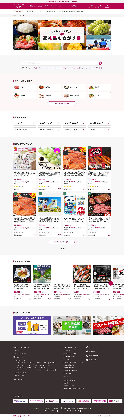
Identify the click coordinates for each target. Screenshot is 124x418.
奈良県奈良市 (57, 298)
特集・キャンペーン (60, 6)
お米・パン (31, 362)
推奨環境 (47, 408)
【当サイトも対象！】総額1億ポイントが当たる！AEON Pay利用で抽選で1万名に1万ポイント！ (63, 11)
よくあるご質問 (67, 373)
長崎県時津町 (17, 298)
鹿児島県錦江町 (117, 298)
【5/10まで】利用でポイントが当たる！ (61, 1)
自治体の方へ (92, 360)
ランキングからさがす (20, 372)
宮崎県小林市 (91, 235)
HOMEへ (62, 249)
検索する (100, 63)
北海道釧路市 (77, 298)
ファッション (42, 367)
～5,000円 (18, 123)
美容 (35, 367)
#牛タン (71, 68)
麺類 (36, 365)
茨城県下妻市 (42, 235)
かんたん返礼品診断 (69, 365)
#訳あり (40, 68)
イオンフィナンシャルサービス (71, 410)
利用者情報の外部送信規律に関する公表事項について (77, 408)
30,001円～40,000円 (21, 130)
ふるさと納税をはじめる (74, 6)
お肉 (18, 362)
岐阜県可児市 (67, 235)
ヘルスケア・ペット (36, 370)
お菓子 (30, 365)
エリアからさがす (19, 350)
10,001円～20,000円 (71, 123)
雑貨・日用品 (20, 367)
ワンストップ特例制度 (69, 380)
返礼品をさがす (49, 6)
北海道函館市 (37, 298)
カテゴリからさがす (20, 360)
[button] (110, 283)
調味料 (49, 365)
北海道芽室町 (96, 298)
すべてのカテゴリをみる (62, 103)
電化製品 (29, 367)
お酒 (18, 365)
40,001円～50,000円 (46, 130)
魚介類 (24, 362)
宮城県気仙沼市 (67, 189)
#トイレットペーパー (55, 68)
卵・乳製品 (53, 362)
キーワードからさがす (20, 353)
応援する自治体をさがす (36, 6)
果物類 (39, 362)
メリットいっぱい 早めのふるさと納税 (73, 362)
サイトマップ (36, 408)
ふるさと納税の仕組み (69, 356)
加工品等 (42, 365)
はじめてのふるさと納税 (70, 354)
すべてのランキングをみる (62, 242)
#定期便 (65, 68)
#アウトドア (93, 68)
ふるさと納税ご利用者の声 (70, 370)
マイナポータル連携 (69, 385)
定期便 (46, 370)
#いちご (77, 68)
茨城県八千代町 (92, 189)
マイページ (91, 347)
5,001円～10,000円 (46, 123)
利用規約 (56, 408)
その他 (52, 370)
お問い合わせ (92, 355)
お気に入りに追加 (29, 299)
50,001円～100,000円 (72, 130)
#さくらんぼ (84, 68)
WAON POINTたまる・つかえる (72, 367)
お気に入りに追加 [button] (34, 189)
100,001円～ (94, 130)
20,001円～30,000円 (96, 123)
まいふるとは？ (67, 359)
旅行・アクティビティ (22, 370)
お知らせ (90, 351)
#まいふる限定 (32, 68)
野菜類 (45, 362)
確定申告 (66, 383)
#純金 (99, 68)
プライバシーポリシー (50, 410)
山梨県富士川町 (43, 189)
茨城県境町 (17, 189)
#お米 (45, 68)
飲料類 (24, 365)
